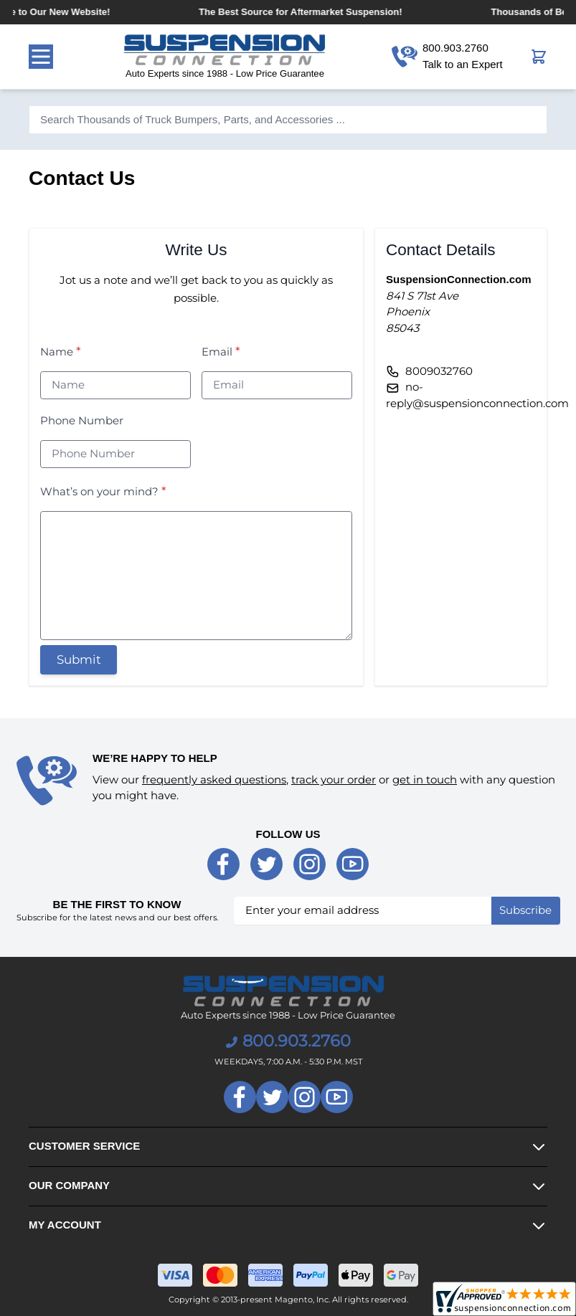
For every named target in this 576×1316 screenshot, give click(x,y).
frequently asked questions (214, 779)
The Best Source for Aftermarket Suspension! (310, 11)
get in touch (424, 779)
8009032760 (439, 371)
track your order (333, 779)
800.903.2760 (288, 1041)
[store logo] (225, 56)
